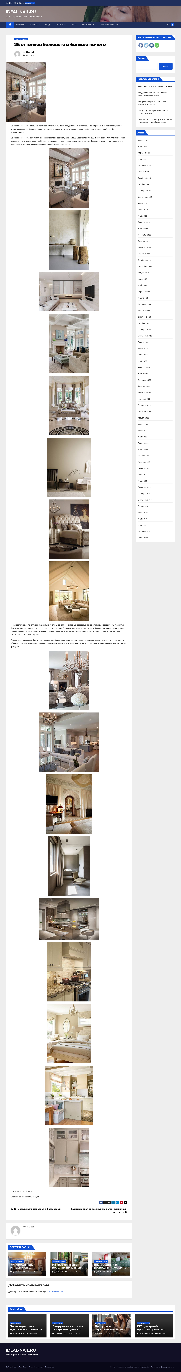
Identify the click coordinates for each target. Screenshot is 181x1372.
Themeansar (49, 1367)
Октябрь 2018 (144, 493)
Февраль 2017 (144, 531)
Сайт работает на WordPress (17, 1367)
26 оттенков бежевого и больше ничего (60, 44)
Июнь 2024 (143, 279)
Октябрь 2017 (144, 506)
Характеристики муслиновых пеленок (155, 86)
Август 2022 (143, 418)
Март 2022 (143, 449)
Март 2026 (143, 159)
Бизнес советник (144, 1323)
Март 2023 (143, 374)
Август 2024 (143, 273)
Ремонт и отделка (21, 39)
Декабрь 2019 (144, 487)
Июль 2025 (143, 203)
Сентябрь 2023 (145, 336)
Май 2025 (142, 216)
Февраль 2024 (144, 304)
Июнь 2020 (143, 475)
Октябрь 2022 (144, 405)
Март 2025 (143, 228)
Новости (61, 25)
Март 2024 (143, 298)
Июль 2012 (143, 538)
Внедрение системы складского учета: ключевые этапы (67, 1329)
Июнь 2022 (143, 430)
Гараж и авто (57, 1323)
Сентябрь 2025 (145, 197)
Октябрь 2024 (144, 260)
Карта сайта (144, 1367)
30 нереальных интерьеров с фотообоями (36, 1209)
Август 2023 (143, 342)
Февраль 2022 (144, 456)
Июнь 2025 (143, 209)
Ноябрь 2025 (144, 184)
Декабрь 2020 (144, 468)
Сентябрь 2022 (145, 411)
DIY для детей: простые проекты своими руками (150, 1329)
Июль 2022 (143, 424)
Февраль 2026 (144, 165)
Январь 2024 (144, 310)
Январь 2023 (144, 386)
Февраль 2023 (144, 380)
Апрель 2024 (144, 292)
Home (112, 1367)
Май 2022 (142, 437)
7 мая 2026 (102, 1333)
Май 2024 (142, 285)
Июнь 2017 (143, 512)
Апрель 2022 (144, 443)
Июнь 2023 (143, 355)
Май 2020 (142, 481)
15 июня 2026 (61, 1333)
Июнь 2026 (143, 140)
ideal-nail (30, 52)
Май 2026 (142, 146)
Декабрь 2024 (144, 247)
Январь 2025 (144, 241)
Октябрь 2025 (144, 191)
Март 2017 (142, 525)
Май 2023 (142, 361)
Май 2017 (142, 519)
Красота (35, 25)
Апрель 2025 (144, 222)
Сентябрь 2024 (145, 266)
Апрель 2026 (144, 153)
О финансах (89, 25)
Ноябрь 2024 (144, 254)
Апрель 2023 (144, 367)
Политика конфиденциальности (162, 1367)
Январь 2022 (144, 462)
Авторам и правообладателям (128, 1367)
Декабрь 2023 (144, 317)
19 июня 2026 (19, 1333)
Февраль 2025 (144, 235)
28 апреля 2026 (146, 1333)
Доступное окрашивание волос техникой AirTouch (109, 1329)
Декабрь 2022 (144, 392)
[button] (168, 24)
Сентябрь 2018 (145, 500)
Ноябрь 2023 (144, 323)
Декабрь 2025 (144, 178)
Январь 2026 (144, 172)
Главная (20, 25)
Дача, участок (16, 1323)
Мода (48, 25)
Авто (74, 25)
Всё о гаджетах (109, 25)
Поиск (141, 58)
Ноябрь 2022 (144, 399)
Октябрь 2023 (144, 329)
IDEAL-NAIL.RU (21, 11)
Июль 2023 (143, 348)
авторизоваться (56, 1291)
